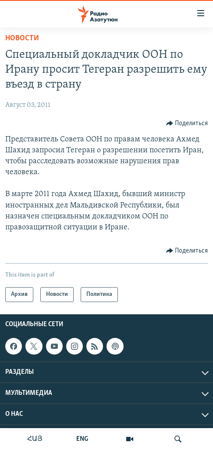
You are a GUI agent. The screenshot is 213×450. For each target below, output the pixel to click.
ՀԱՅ (35, 439)
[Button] (187, 123)
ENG (82, 439)
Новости (22, 38)
